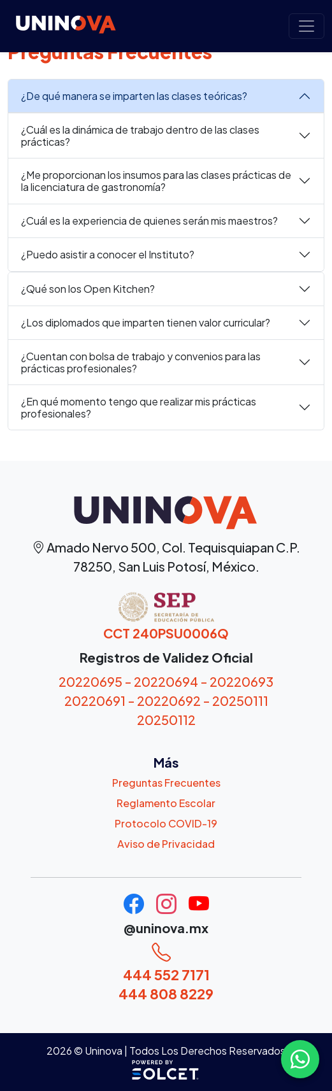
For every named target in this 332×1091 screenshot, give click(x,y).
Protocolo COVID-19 (166, 823)
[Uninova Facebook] (135, 907)
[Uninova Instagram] (167, 907)
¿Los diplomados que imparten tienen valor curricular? (145, 322)
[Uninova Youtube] (199, 907)
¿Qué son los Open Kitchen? (88, 288)
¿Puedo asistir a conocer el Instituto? (107, 254)
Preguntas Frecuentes (166, 782)
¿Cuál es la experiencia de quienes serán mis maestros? (149, 220)
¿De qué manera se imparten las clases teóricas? (134, 95)
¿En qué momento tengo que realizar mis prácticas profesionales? (138, 407)
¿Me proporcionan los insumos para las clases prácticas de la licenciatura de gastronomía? (156, 181)
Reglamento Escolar (166, 803)
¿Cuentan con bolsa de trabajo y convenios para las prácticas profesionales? (141, 362)
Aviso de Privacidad (166, 843)
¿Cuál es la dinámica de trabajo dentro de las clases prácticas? (140, 135)
